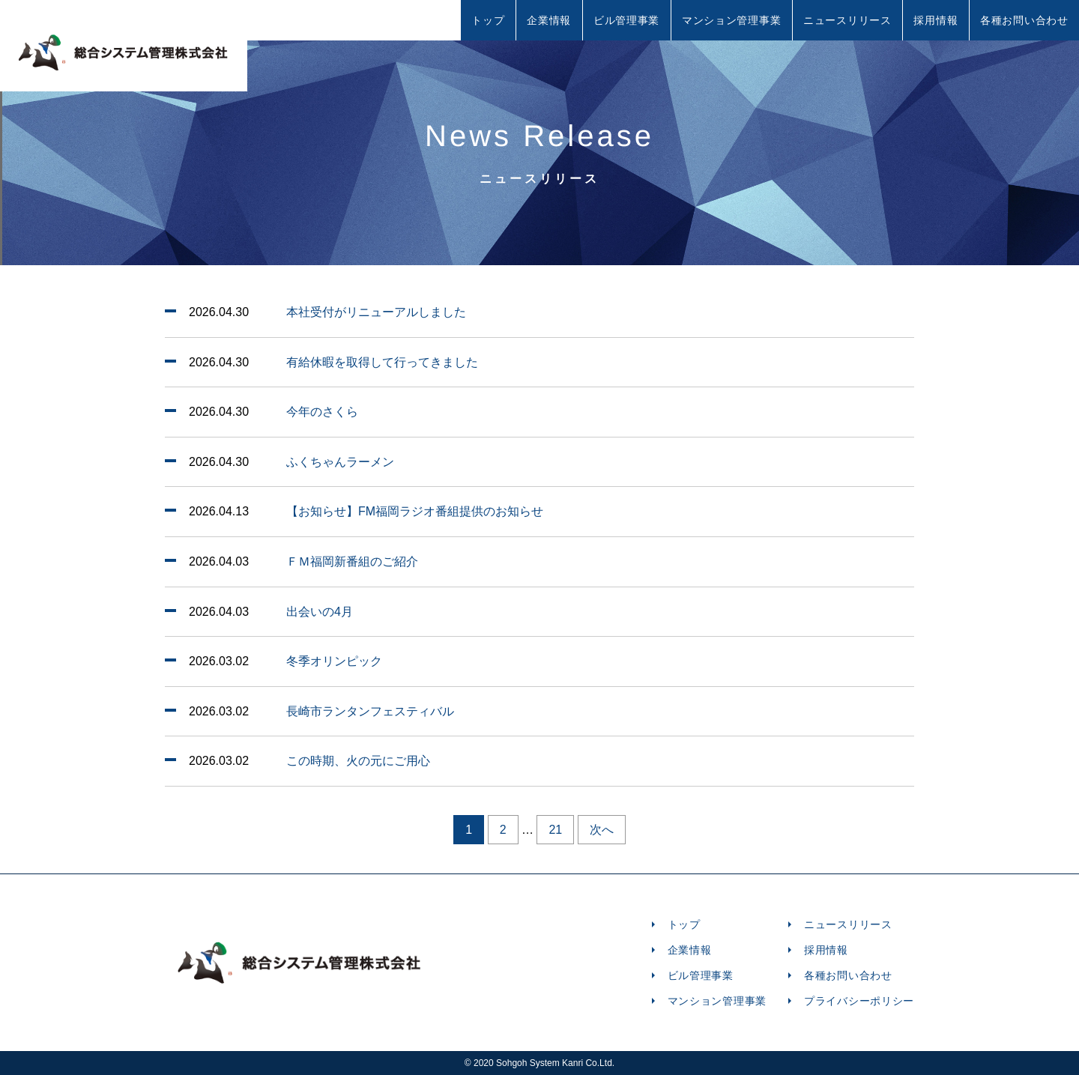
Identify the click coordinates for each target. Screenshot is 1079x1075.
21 (555, 829)
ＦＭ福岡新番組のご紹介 (352, 561)
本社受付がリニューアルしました (376, 312)
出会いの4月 (319, 611)
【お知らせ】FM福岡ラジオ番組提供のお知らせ (414, 511)
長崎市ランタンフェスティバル (370, 711)
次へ (602, 829)
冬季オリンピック (334, 661)
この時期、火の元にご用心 (358, 760)
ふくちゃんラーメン (340, 461)
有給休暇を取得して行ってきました (382, 362)
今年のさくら (322, 411)
